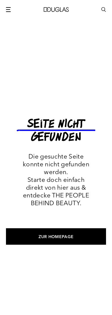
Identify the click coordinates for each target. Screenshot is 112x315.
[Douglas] (56, 9)
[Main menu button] (8, 9)
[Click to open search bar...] (103, 12)
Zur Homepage (56, 236)
